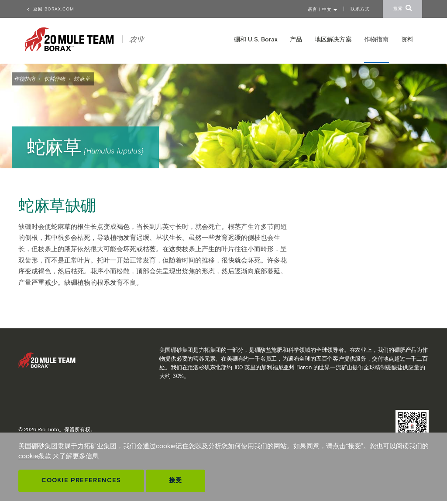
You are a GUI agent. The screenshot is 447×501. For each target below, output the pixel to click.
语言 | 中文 (322, 9)
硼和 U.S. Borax (256, 39)
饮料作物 (54, 78)
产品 (296, 39)
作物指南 (24, 78)
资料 (407, 39)
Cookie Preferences (81, 480)
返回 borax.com (50, 9)
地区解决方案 (333, 39)
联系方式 (360, 9)
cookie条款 (34, 456)
